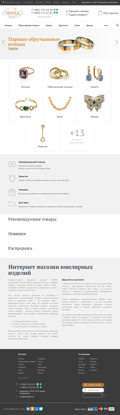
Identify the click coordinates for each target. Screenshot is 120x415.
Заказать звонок (77, 11)
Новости (93, 364)
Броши (89, 25)
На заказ (93, 370)
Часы (40, 364)
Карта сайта (80, 409)
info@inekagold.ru (44, 17)
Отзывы (93, 361)
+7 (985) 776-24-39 (42, 9)
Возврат (81, 373)
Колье (40, 361)
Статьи (92, 367)
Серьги (49, 25)
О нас (80, 361)
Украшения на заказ (12, 2)
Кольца (8, 25)
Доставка (39, 2)
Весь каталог (23, 377)
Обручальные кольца (28, 25)
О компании (28, 2)
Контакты (65, 2)
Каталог (81, 358)
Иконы (40, 373)
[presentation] (3, 41)
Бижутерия (42, 367)
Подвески (42, 358)
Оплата (48, 2)
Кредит (57, 2)
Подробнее (13, 48)
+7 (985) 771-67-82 (41, 12)
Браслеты (63, 25)
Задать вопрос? (77, 14)
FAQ (73, 2)
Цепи (77, 25)
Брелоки (41, 370)
